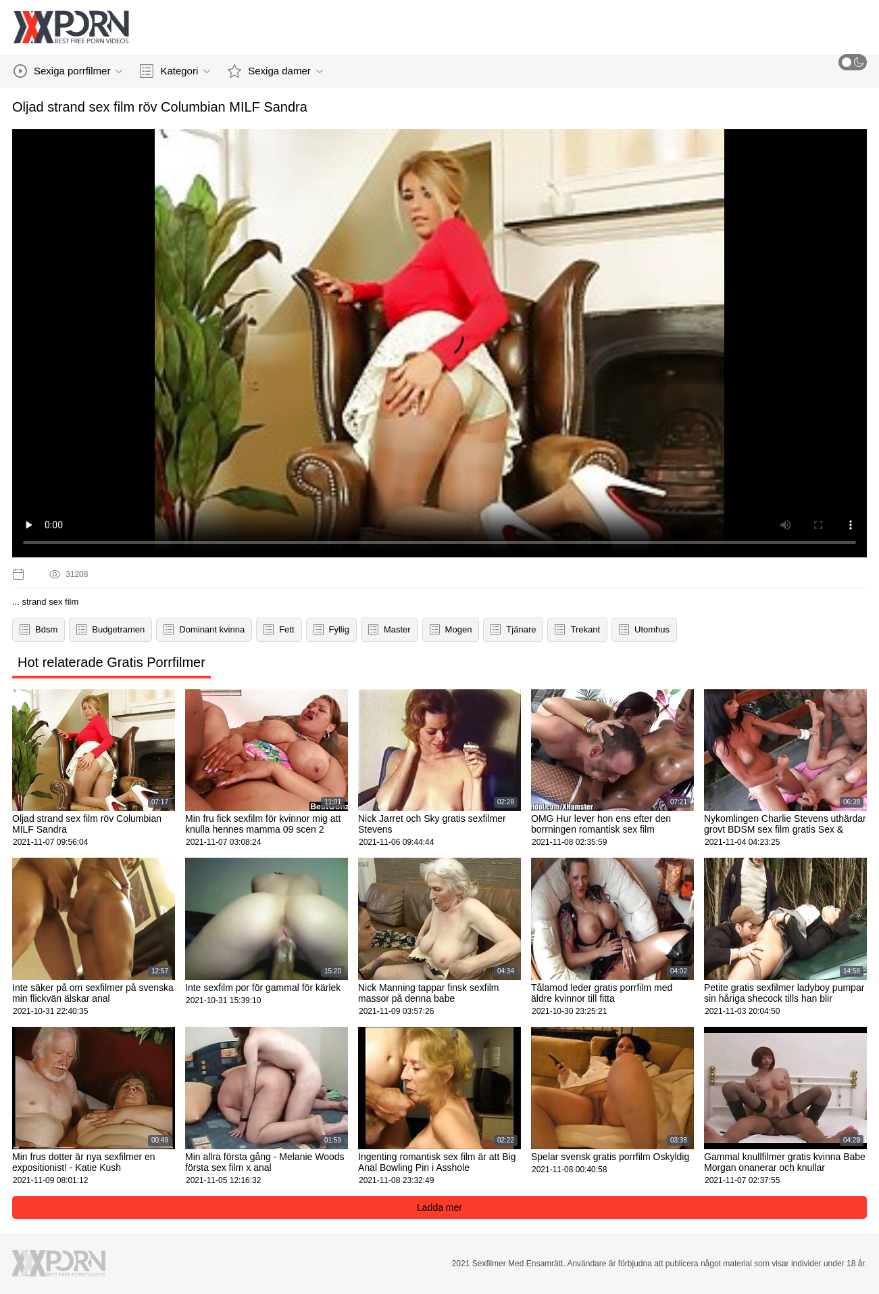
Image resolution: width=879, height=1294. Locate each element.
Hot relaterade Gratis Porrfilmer (111, 662)
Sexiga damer (275, 71)
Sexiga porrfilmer (68, 71)
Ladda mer (439, 1207)
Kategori (175, 71)
